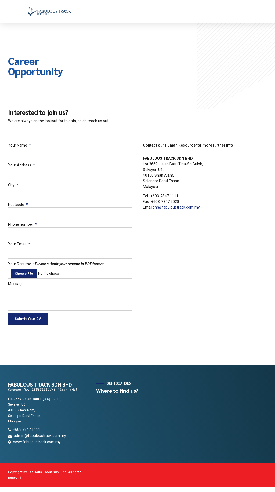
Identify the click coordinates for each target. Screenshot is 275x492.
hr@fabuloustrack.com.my (177, 207)
